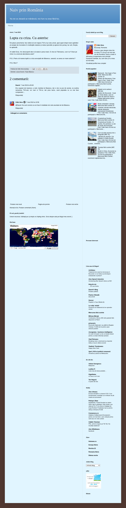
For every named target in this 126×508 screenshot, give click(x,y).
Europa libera (93, 445)
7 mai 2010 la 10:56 (32, 102)
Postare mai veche (72, 204)
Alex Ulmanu (93, 392)
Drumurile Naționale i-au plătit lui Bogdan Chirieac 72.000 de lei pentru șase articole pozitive (101, 326)
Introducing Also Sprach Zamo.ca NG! (100, 281)
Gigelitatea (92, 374)
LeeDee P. (92, 369)
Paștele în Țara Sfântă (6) (96, 302)
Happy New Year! (94, 348)
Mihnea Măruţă (94, 316)
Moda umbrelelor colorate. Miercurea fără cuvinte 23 (106, 104)
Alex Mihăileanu (94, 429)
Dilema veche (93, 455)
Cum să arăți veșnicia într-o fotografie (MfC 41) (106, 133)
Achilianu (92, 270)
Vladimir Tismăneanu (96, 346)
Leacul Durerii (20, 72)
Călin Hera (19, 102)
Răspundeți (19, 95)
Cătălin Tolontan (94, 422)
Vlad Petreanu (93, 339)
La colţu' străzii (94, 305)
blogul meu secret (65, 216)
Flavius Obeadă (94, 295)
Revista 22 (92, 448)
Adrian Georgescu (95, 364)
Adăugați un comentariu (18, 113)
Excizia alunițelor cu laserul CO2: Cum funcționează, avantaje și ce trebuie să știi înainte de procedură (101, 395)
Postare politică (93, 291)
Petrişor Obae (93, 401)
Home (10, 26)
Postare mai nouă (16, 204)
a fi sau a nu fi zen (94, 376)
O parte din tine (93, 381)
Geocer (91, 300)
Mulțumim (91, 365)
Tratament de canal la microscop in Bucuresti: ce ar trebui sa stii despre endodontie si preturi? (99, 273)
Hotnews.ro (92, 441)
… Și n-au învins (94, 286)
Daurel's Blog (93, 290)
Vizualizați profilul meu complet (96, 63)
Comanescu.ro (94, 413)
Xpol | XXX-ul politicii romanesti (99, 351)
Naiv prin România (26, 10)
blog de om (92, 284)
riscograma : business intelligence (100, 332)
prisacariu (92, 323)
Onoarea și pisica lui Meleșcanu (98, 353)
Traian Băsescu (29, 72)
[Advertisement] (44, 185)
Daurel (18, 85)
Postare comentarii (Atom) (27, 208)
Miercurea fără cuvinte (96, 312)
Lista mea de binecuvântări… (97, 371)
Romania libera (94, 452)
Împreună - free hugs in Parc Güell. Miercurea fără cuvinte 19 (107, 74)
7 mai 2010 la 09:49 (27, 85)
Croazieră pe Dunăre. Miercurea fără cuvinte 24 (106, 119)
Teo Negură (92, 380)
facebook (91, 431)
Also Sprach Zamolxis (96, 279)
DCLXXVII (92, 297)
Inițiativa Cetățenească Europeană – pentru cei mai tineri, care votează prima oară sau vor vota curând (101, 416)
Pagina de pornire (44, 204)
